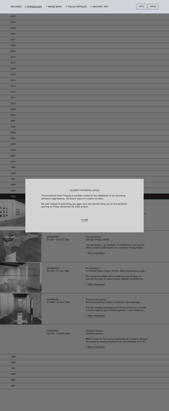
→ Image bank (53, 7)
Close (84, 220)
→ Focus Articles (76, 7)
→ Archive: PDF (99, 7)
